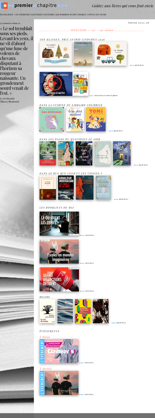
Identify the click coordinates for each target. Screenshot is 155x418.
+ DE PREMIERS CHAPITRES (27, 14)
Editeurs (48, 14)
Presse (81, 14)
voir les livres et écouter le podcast (103, 95)
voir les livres (87, 235)
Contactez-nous (96, 14)
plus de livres (137, 65)
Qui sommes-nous (65, 14)
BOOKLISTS (6, 14)
